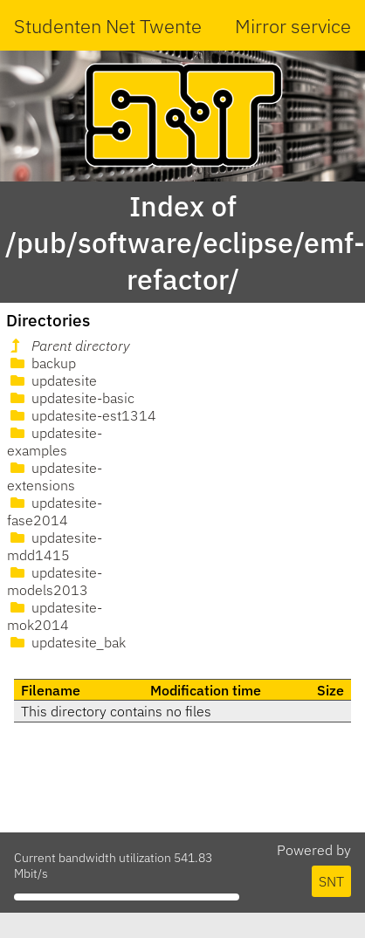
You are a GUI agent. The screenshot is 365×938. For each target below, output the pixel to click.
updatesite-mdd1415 (54, 546)
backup (41, 363)
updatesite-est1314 (81, 415)
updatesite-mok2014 (54, 616)
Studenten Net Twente (108, 25)
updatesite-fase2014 (54, 511)
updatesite (52, 380)
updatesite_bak (66, 642)
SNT (331, 881)
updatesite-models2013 (54, 581)
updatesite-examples (54, 441)
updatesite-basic (70, 398)
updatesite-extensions (54, 476)
